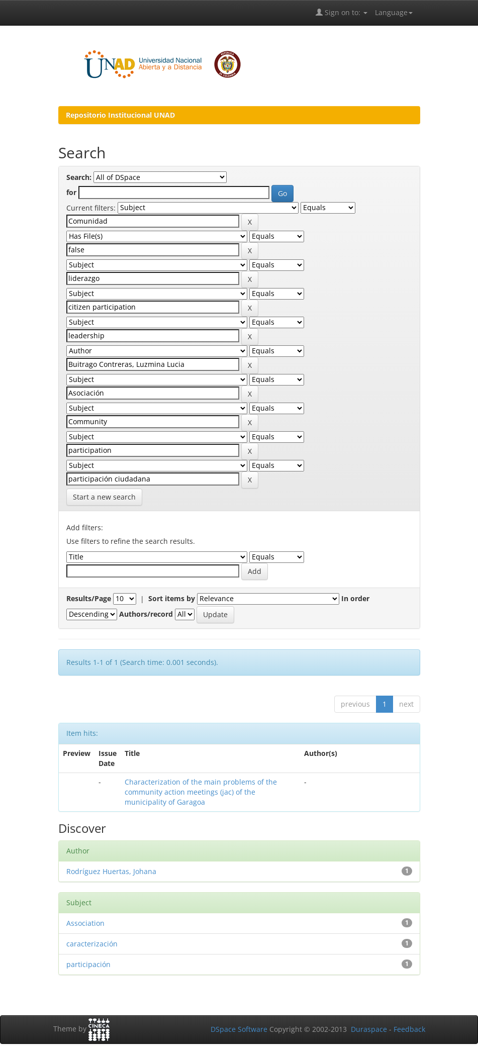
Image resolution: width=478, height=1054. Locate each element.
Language (394, 12)
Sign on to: (341, 12)
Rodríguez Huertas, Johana (111, 871)
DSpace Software (239, 1029)
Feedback (409, 1029)
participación (88, 964)
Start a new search (104, 497)
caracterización (92, 943)
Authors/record (146, 614)
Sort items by (171, 598)
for (71, 192)
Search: (78, 177)
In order (355, 598)
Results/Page (88, 598)
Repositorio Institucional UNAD (120, 115)
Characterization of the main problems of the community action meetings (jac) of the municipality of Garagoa (201, 792)
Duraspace (369, 1029)
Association (85, 923)
